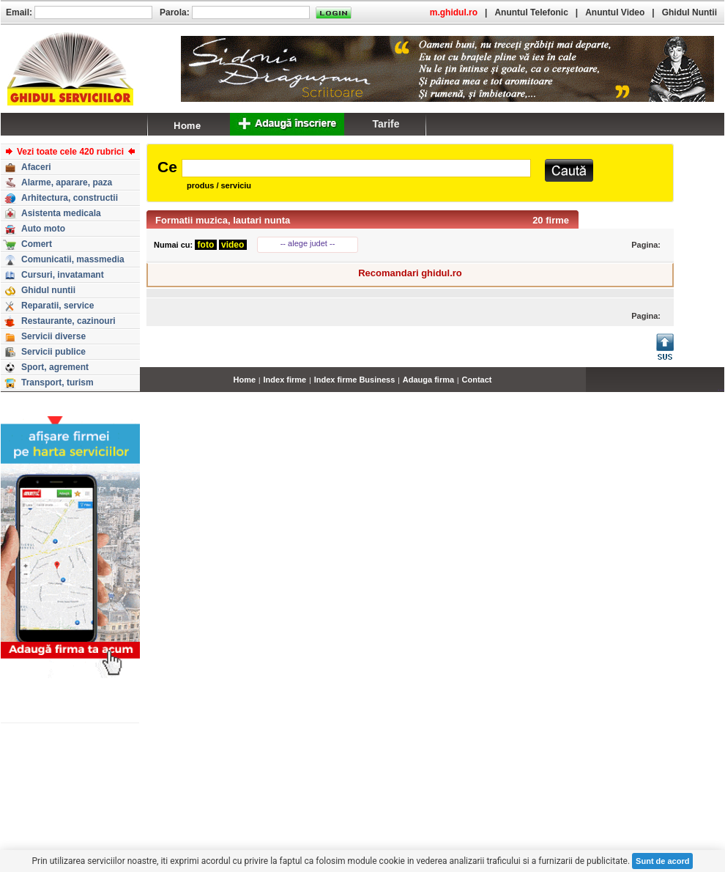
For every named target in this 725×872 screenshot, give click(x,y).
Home (245, 379)
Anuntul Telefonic (531, 12)
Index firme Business (354, 379)
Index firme (285, 379)
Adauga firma (428, 379)
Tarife (385, 124)
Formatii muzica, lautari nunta (222, 220)
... (721, 387)
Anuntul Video (614, 12)
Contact (477, 379)
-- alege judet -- (307, 243)
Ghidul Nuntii (689, 12)
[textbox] (356, 168)
